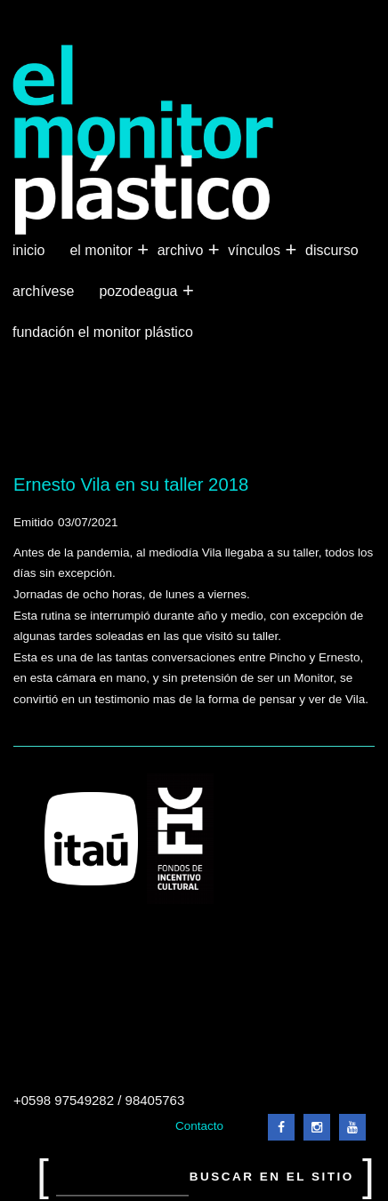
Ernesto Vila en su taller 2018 (130, 484)
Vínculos (256, 251)
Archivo (182, 251)
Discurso (332, 250)
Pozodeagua (140, 291)
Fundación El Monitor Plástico (102, 332)
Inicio (28, 250)
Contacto (199, 1126)
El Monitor (102, 251)
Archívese (43, 291)
